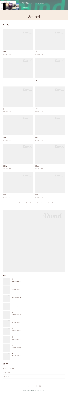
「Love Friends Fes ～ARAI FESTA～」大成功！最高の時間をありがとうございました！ (34, 296)
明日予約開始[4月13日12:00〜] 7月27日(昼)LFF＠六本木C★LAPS (28, 354)
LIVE (6, 385)
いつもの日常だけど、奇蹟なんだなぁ (47, 111)
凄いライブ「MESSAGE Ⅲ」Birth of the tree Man (24, 338)
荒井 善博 (34, 16)
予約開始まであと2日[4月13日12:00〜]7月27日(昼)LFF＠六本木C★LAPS (30, 363)
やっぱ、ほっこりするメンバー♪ (13, 111)
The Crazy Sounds (9, 82)
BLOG (6, 381)
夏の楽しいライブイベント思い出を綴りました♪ (24, 288)
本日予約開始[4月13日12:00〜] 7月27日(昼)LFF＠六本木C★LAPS (28, 346)
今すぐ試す (25, 7)
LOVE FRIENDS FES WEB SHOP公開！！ (49, 82)
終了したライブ (8, 377)
